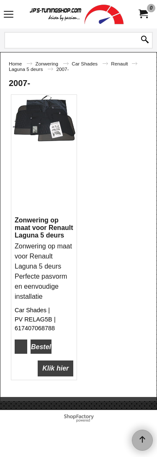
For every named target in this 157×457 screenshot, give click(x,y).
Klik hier (55, 368)
